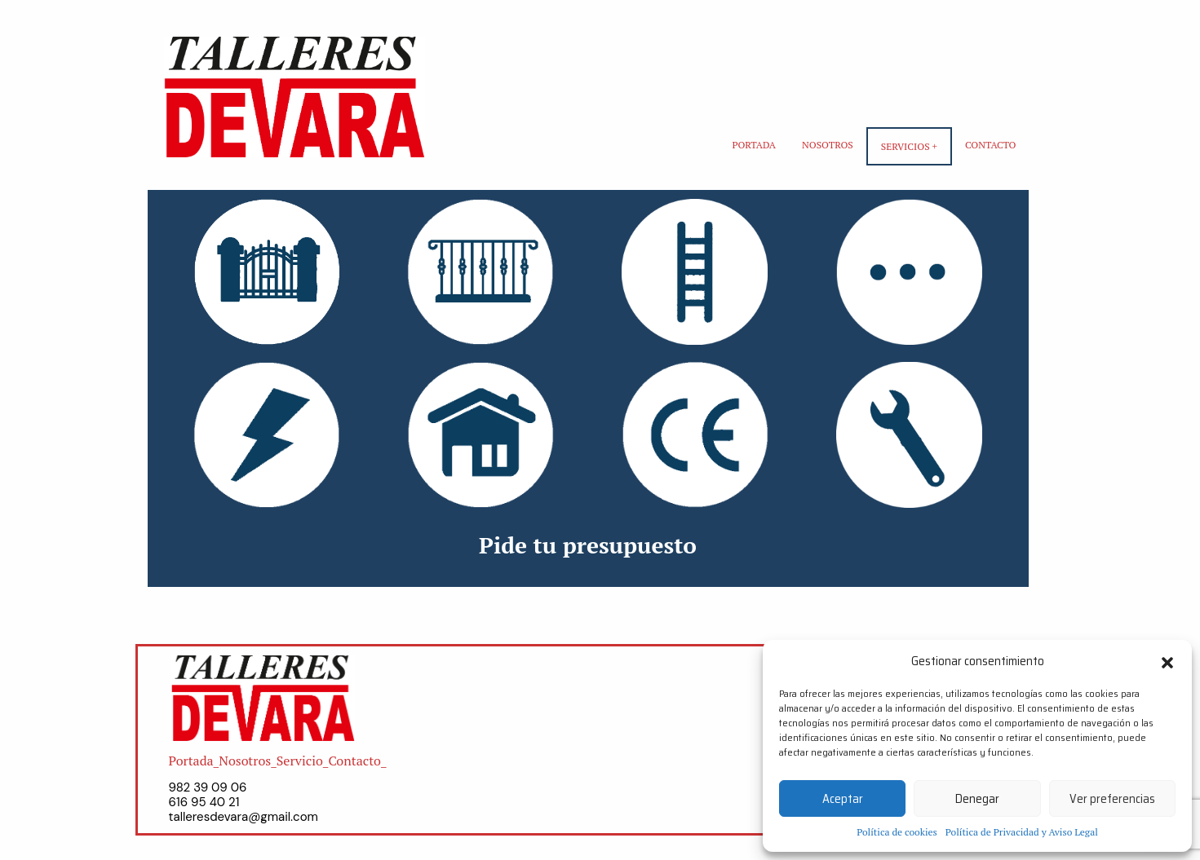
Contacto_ (357, 761)
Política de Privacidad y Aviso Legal (1021, 832)
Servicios (905, 146)
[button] (1167, 661)
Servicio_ (303, 761)
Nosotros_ (248, 761)
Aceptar (842, 799)
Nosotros (827, 145)
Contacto (990, 145)
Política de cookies (897, 832)
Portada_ (194, 761)
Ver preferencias (1112, 799)
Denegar (977, 799)
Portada (754, 145)
